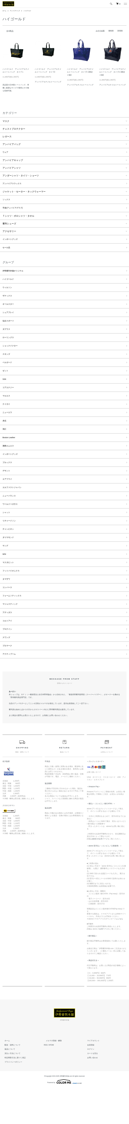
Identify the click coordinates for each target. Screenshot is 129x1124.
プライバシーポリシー (11, 1098)
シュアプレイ (9, 320)
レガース (7, 136)
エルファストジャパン (14, 510)
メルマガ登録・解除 (52, 1077)
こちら (120, 955)
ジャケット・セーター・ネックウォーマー (24, 193)
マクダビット (9, 591)
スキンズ (7, 365)
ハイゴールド (30, 11)
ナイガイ (7, 419)
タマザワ (7, 609)
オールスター (9, 311)
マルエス (7, 410)
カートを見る (90, 1090)
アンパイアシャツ (12, 168)
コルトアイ (8, 654)
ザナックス (8, 302)
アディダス (8, 645)
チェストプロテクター (14, 129)
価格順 (111, 31)
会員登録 (88, 1081)
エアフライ (8, 500)
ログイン (88, 1086)
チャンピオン (9, 555)
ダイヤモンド (9, 564)
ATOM (51, 1081)
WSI (5, 582)
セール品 (7, 251)
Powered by (64, 1118)
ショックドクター (12, 356)
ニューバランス (10, 519)
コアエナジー (9, 401)
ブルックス (8, 482)
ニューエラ (8, 428)
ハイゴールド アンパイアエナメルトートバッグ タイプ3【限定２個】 (80, 72)
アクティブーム (10, 690)
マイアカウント (91, 1077)
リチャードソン (10, 546)
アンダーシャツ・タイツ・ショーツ (21, 176)
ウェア (6, 152)
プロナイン (8, 663)
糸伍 (5, 437)
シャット (7, 537)
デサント (7, 492)
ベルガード (8, 374)
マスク (6, 121)
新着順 (120, 31)
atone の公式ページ (100, 875)
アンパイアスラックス (14, 184)
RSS (45, 1081)
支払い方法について (10, 1090)
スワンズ (7, 672)
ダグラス (7, 338)
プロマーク (8, 681)
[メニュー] (125, 4)
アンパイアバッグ (17, 11)
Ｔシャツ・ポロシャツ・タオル (18, 218)
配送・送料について (10, 1081)
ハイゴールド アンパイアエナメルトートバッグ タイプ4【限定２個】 (112, 72)
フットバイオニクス (13, 600)
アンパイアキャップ (13, 161)
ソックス (7, 201)
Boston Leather (10, 455)
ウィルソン (8, 293)
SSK (5, 392)
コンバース (8, 618)
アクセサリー (9, 234)
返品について (8, 1086)
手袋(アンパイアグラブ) (15, 210)
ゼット (6, 383)
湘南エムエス (9, 464)
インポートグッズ (12, 242)
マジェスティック (12, 636)
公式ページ (103, 965)
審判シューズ (9, 226)
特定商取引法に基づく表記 (13, 1094)
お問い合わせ (90, 1094)
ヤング (6, 573)
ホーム (5, 11)
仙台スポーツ (9, 329)
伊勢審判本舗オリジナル (15, 275)
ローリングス (9, 347)
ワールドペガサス (12, 528)
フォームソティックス (14, 627)
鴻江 (5, 446)
